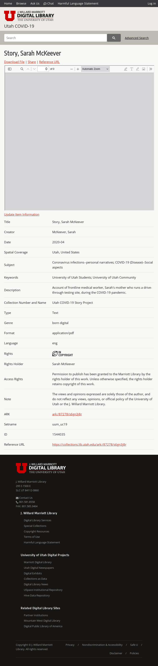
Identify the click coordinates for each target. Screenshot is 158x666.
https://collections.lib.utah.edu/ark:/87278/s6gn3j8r (89, 444)
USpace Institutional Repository (43, 590)
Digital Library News (36, 584)
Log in (152, 3)
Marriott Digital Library (38, 562)
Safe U (134, 645)
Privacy (70, 645)
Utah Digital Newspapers (39, 568)
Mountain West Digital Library (42, 620)
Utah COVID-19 (19, 26)
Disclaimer (116, 653)
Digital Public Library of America (43, 626)
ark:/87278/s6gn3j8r (67, 414)
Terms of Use (32, 537)
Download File (14, 62)
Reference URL (49, 62)
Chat (49, 3)
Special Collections (35, 526)
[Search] (55, 38)
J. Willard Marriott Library (31, 481)
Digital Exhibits (33, 573)
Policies (134, 653)
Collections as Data (35, 579)
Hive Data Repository (37, 595)
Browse (21, 3)
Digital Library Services (37, 520)
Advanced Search (137, 38)
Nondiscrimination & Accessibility (102, 645)
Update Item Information (21, 214)
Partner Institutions (36, 615)
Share (32, 62)
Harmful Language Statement (78, 3)
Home (8, 3)
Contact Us (24, 498)
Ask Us (35, 3)
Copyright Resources (36, 531)
